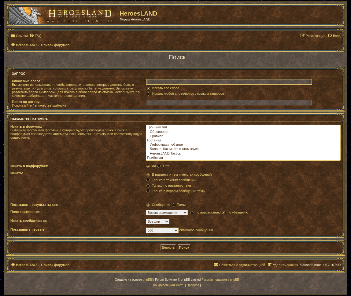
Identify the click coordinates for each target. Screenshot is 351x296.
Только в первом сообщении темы (178, 191)
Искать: (16, 173)
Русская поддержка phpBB (220, 279)
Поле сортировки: (25, 212)
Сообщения (161, 204)
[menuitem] (35, 35)
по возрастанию (208, 212)
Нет (166, 166)
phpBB (147, 279)
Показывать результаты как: (34, 204)
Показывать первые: (28, 229)
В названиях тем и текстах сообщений (182, 174)
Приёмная (243, 158)
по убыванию (237, 212)
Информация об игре (243, 145)
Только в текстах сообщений (174, 180)
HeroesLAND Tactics (243, 154)
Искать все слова (165, 88)
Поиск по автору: (26, 102)
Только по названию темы (172, 185)
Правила (243, 136)
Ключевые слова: (27, 81)
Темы (181, 204)
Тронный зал (243, 127)
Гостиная (243, 140)
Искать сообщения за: (28, 220)
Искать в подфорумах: (29, 166)
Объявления (243, 132)
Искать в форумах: (26, 126)
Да (154, 166)
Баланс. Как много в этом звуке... (243, 149)
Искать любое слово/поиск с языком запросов (188, 93)
